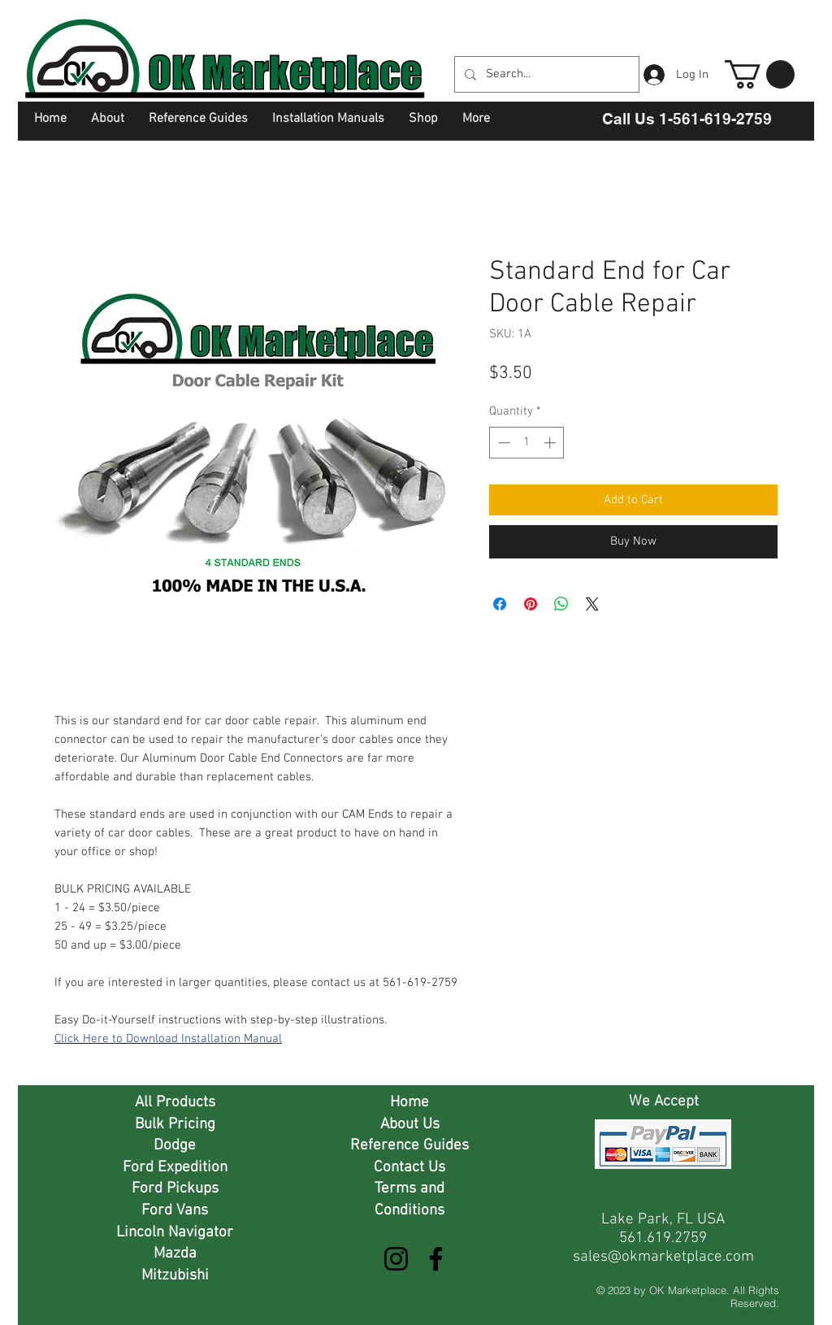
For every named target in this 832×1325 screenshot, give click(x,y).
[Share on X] (592, 604)
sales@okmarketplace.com (663, 1257)
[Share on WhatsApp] (561, 604)
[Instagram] (396, 1259)
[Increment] (551, 443)
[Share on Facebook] (499, 604)
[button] (760, 74)
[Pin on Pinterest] (530, 604)
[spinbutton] (527, 443)
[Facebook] (436, 1259)
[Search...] (545, 74)
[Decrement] (503, 443)
